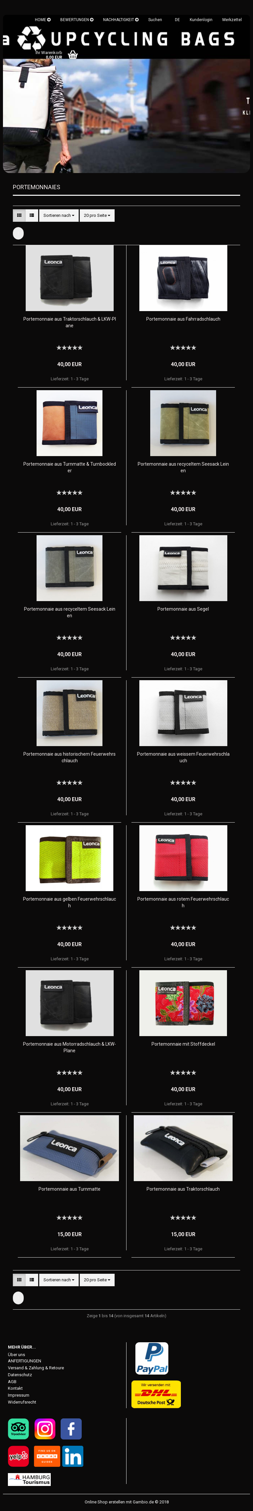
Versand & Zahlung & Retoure (36, 1368)
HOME (42, 19)
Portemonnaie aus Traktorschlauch (183, 1189)
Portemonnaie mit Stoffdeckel (183, 1044)
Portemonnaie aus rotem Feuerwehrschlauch (183, 903)
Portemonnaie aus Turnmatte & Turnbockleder (69, 468)
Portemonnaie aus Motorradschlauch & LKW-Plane (69, 1048)
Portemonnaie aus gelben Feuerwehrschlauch (69, 903)
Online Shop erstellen (105, 1502)
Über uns (16, 1354)
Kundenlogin (201, 19)
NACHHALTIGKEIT (120, 19)
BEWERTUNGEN (76, 19)
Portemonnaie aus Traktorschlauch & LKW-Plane (69, 323)
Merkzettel (232, 19)
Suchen (155, 19)
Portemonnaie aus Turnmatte (69, 1189)
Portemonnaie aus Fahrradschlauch (183, 319)
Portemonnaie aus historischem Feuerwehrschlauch (69, 758)
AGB (12, 1382)
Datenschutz (20, 1375)
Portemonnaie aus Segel (183, 609)
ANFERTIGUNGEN (24, 1361)
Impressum (18, 1395)
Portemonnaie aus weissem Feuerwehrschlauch (183, 758)
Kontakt (15, 1388)
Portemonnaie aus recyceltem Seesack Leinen (183, 468)
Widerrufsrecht (22, 1402)
